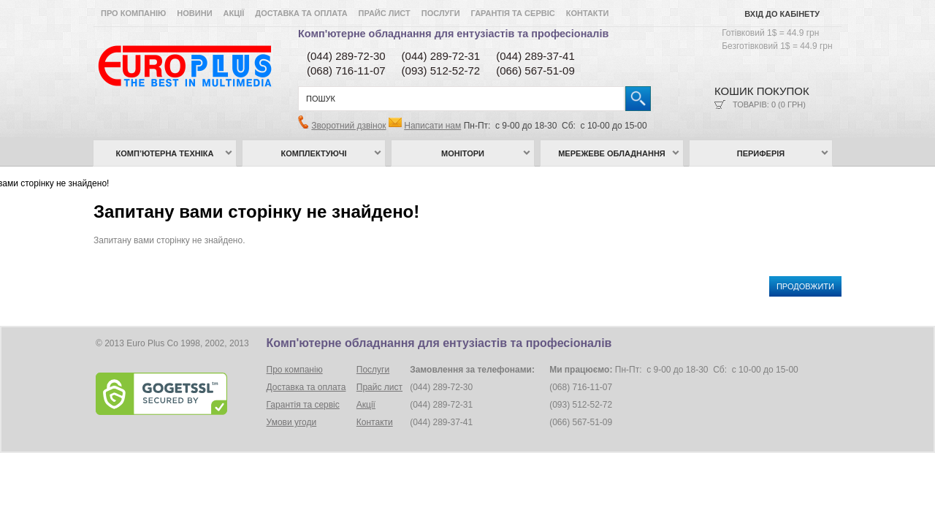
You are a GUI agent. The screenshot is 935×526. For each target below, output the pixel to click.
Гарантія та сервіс (513, 13)
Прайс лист (385, 13)
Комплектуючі (314, 153)
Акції (234, 13)
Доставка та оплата (301, 13)
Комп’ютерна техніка (165, 153)
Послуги (440, 13)
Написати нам (432, 126)
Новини (194, 13)
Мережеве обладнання (611, 153)
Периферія (761, 153)
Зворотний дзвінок (348, 126)
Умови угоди (292, 422)
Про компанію (133, 13)
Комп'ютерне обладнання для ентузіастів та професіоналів (453, 33)
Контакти (587, 13)
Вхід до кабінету (782, 13)
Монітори (462, 153)
